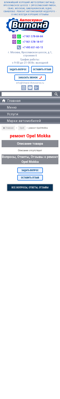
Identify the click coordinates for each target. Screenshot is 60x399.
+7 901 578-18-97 (33, 41)
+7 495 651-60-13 (33, 47)
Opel (22, 128)
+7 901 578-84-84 (33, 36)
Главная (9, 128)
